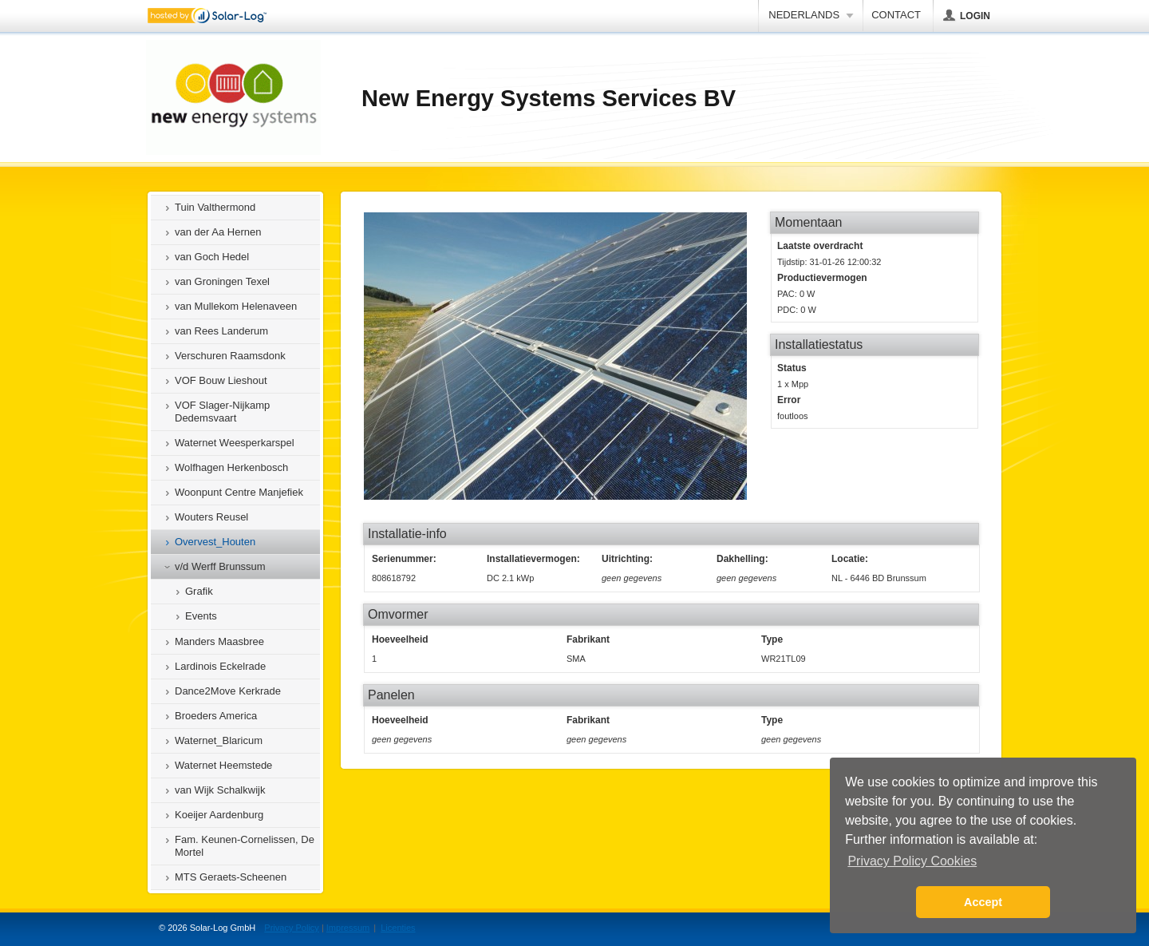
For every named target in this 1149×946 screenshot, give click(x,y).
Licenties (398, 927)
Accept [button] (983, 902)
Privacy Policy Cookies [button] (912, 861)
